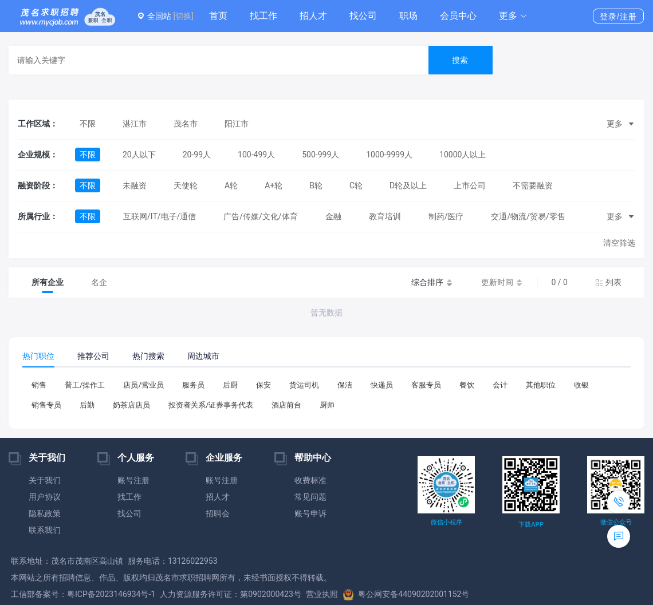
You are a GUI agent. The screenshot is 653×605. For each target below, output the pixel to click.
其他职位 (541, 385)
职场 (408, 15)
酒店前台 (286, 405)
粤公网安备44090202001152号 (406, 594)
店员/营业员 (143, 385)
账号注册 (133, 480)
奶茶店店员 (131, 405)
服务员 (193, 385)
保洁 (344, 385)
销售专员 (46, 405)
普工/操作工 (85, 385)
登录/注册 (618, 16)
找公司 (363, 15)
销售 (39, 385)
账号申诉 (310, 513)
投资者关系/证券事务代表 (210, 405)
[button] (513, 16)
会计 (500, 385)
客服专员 (426, 385)
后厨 (230, 385)
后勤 (87, 405)
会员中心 (458, 15)
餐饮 (466, 385)
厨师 (327, 405)
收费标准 (310, 480)
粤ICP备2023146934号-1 (111, 594)
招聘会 (218, 513)
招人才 (313, 15)
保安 (263, 385)
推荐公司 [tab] (93, 356)
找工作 (263, 15)
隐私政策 (45, 513)
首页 (218, 15)
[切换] (183, 16)
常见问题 (310, 496)
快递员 (382, 385)
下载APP (530, 524)
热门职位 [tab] (38, 356)
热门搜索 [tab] (148, 356)
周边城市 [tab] (203, 356)
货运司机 (304, 385)
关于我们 (45, 480)
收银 (581, 385)
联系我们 (45, 530)
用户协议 (45, 496)
